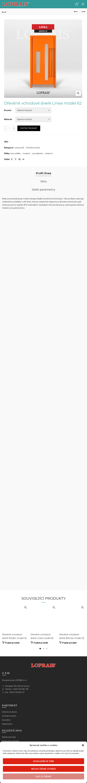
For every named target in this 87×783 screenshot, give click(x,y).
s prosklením (37, 153)
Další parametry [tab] (43, 189)
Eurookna (6, 720)
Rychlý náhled (25, 607)
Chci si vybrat (43, 776)
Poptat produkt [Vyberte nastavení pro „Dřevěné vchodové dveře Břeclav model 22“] (69, 643)
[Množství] (9, 128)
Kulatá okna (7, 724)
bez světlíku (16, 153)
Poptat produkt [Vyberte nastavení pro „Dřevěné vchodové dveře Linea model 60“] (41, 643)
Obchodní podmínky (10, 741)
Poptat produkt (28, 128)
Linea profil (19, 148)
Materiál (8, 119)
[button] (82, 745)
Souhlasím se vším (43, 761)
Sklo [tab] (43, 181)
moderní (26, 153)
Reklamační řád (9, 737)
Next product (83, 11)
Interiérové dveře (9, 712)
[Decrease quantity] (5, 128)
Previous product (76, 11)
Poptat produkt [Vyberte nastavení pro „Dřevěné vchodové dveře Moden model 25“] (12, 643)
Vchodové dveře (33, 148)
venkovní (49, 153)
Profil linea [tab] (43, 173)
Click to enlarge (78, 93)
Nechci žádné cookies (43, 769)
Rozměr (7, 110)
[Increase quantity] (13, 128)
